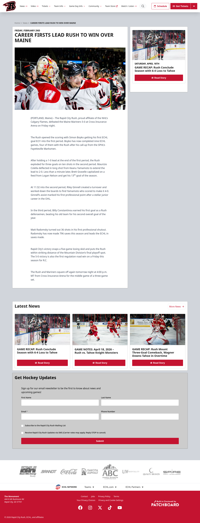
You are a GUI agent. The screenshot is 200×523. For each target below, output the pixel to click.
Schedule (160, 6)
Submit (100, 441)
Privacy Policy (104, 496)
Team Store (111, 6)
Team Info (60, 6)
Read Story (159, 77)
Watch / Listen (129, 6)
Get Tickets (180, 6)
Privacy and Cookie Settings (110, 500)
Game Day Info (77, 6)
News (23, 6)
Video (34, 6)
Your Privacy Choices (86, 500)
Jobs (93, 496)
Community (95, 6)
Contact (84, 496)
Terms (116, 496)
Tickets (46, 6)
